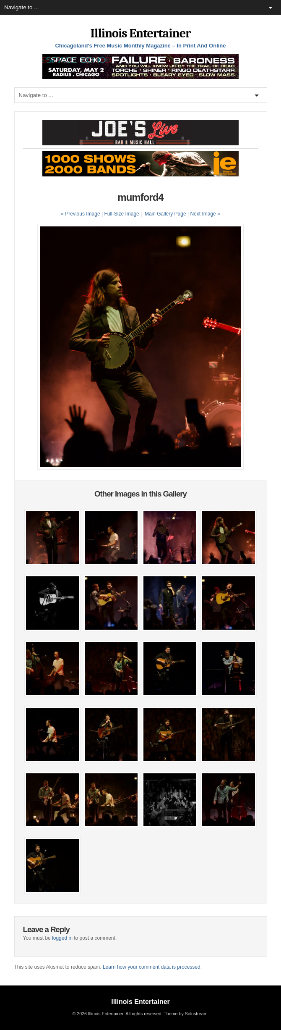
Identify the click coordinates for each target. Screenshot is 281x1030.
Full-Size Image (121, 214)
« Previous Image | (82, 214)
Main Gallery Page (165, 214)
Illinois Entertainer (140, 33)
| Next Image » (203, 214)
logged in (62, 938)
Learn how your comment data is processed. (152, 967)
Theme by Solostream (185, 1013)
